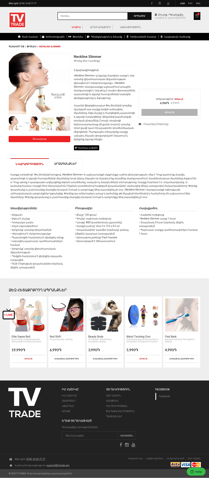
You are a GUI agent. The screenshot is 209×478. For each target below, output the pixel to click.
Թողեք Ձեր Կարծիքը (87, 60)
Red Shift (55, 336)
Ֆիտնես (32, 46)
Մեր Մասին (194, 459)
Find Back (170, 336)
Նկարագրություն (30, 164)
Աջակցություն (130, 27)
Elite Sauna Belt (20, 336)
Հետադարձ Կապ (175, 459)
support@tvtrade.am (58, 465)
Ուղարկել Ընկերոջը (153, 124)
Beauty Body (95, 336)
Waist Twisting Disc (138, 336)
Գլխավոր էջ (16, 46)
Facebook (164, 396)
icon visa (185, 464)
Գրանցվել (176, 14)
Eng (198, 3)
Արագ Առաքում (100, 27)
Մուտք (161, 14)
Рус (190, 3)
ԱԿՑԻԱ (76, 27)
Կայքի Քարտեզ (154, 459)
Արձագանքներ (65, 163)
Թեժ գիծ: (22, 3)
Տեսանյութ (39, 139)
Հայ (182, 3)
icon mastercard (196, 464)
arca (175, 464)
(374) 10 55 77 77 (35, 459)
